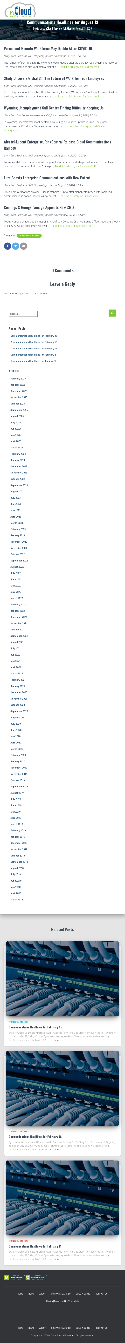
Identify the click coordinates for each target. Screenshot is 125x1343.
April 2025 (15, 441)
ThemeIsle (73, 1301)
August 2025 (17, 416)
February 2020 (18, 755)
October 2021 (17, 629)
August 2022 (17, 567)
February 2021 (18, 680)
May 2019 (15, 811)
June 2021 (15, 655)
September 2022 (19, 560)
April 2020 (15, 742)
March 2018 (16, 899)
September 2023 (19, 485)
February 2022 (18, 604)
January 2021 (17, 686)
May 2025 (15, 435)
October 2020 (17, 705)
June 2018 (15, 880)
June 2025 (15, 428)
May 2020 (15, 736)
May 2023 (15, 510)
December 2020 (18, 692)
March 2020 (16, 749)
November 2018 (18, 849)
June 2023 (15, 504)
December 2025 (18, 391)
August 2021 (17, 642)
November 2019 (18, 774)
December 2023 (18, 466)
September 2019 (19, 786)
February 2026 (18, 378)
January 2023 (17, 535)
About (42, 1294)
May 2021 (15, 661)
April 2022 (15, 592)
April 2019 (15, 818)
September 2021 (19, 636)
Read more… (54, 1040)
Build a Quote (83, 1294)
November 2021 (18, 623)
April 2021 (15, 667)
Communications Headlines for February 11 (33, 348)
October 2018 (17, 855)
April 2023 (15, 516)
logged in (22, 293)
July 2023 (15, 498)
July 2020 (15, 723)
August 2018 (17, 868)
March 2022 (16, 598)
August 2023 (17, 491)
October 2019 (17, 780)
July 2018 (15, 874)
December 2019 (18, 767)
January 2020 (17, 761)
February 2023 (18, 529)
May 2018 (15, 887)
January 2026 (17, 385)
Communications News (29, 235)
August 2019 (17, 793)
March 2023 (16, 523)
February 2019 (18, 830)
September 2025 (19, 410)
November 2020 (18, 698)
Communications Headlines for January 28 (33, 361)
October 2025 (17, 403)
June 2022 (15, 579)
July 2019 (15, 799)
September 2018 (19, 862)
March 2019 (16, 824)
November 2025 (18, 397)
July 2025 (15, 422)
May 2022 (15, 585)
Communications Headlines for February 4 (33, 354)
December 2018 (18, 843)
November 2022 (18, 548)
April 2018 (15, 893)
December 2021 (18, 617)
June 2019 (15, 805)
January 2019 (17, 837)
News (31, 1294)
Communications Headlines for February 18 (33, 342)
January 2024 (17, 460)
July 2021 (15, 648)
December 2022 (18, 541)
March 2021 (16, 673)
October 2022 (17, 554)
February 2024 (18, 454)
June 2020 (15, 730)
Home (20, 1294)
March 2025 (16, 447)
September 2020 (19, 711)
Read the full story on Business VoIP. (79, 66)
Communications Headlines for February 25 (33, 336)
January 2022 (17, 611)
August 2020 (17, 717)
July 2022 (15, 573)
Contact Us (102, 1294)
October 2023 (17, 479)
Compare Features (61, 1294)
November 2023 (18, 472)
